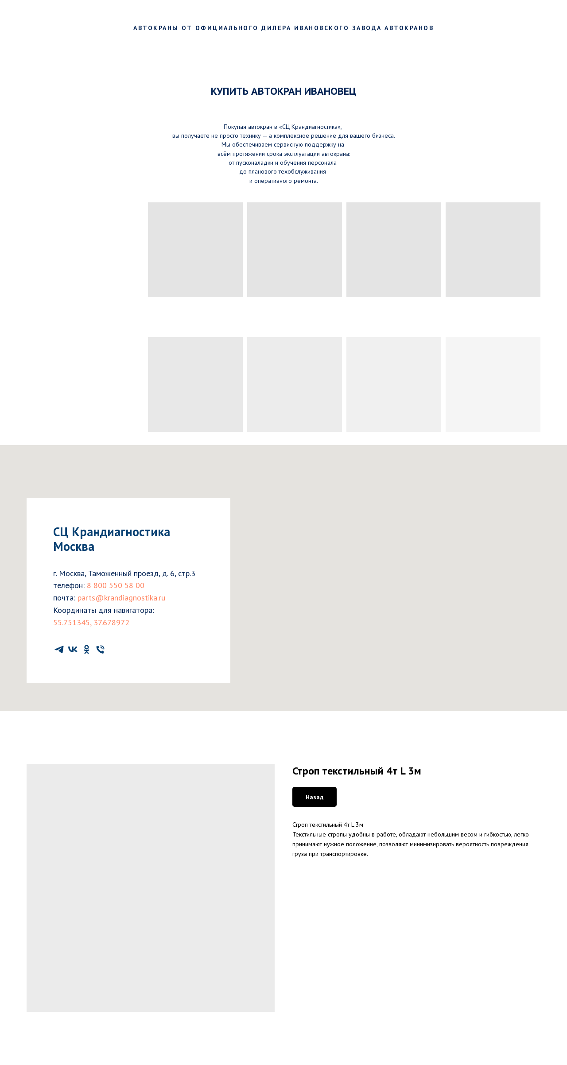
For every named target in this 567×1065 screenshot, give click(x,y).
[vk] (72, 649)
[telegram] (59, 649)
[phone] (100, 649)
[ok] (86, 649)
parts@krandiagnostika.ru (121, 598)
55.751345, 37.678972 (91, 622)
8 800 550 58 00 (115, 585)
